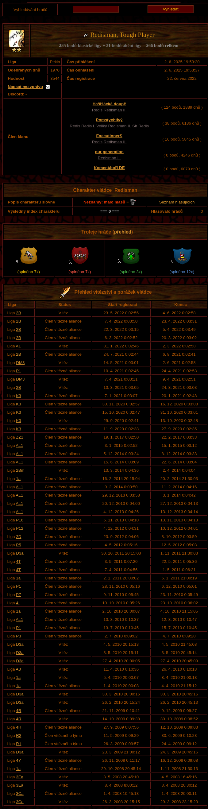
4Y (18, 760)
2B (18, 313)
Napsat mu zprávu (25, 86)
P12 (19, 528)
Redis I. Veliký (94, 126)
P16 (19, 520)
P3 (18, 636)
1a (18, 478)
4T (18, 561)
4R (18, 710)
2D (18, 536)
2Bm (20, 470)
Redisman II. (115, 110)
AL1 (19, 445)
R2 (18, 735)
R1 (18, 743)
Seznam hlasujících (177, 202)
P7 (18, 594)
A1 (18, 346)
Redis (97, 110)
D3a (19, 553)
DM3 (20, 362)
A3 (18, 669)
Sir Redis (140, 126)
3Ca (19, 793)
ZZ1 (19, 437)
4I (17, 603)
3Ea (19, 777)
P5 (18, 545)
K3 (18, 395)
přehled (122, 231)
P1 (18, 371)
